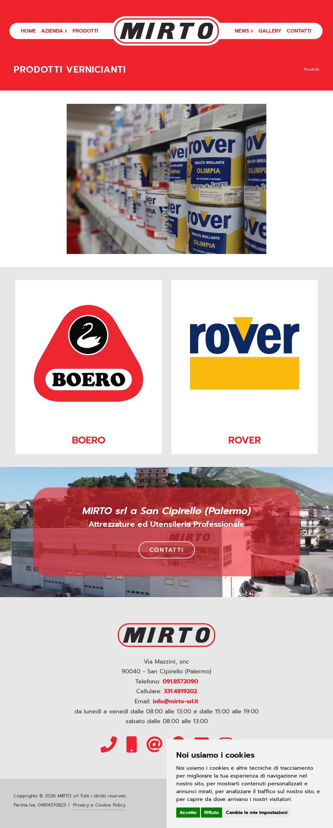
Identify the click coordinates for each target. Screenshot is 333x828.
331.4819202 (180, 691)
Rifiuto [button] (211, 812)
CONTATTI (299, 31)
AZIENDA (54, 31)
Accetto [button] (188, 812)
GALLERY (270, 31)
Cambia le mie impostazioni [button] (256, 812)
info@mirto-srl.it (175, 701)
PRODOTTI (85, 31)
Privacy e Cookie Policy (99, 805)
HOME (28, 31)
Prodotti (311, 69)
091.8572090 (180, 681)
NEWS (244, 31)
